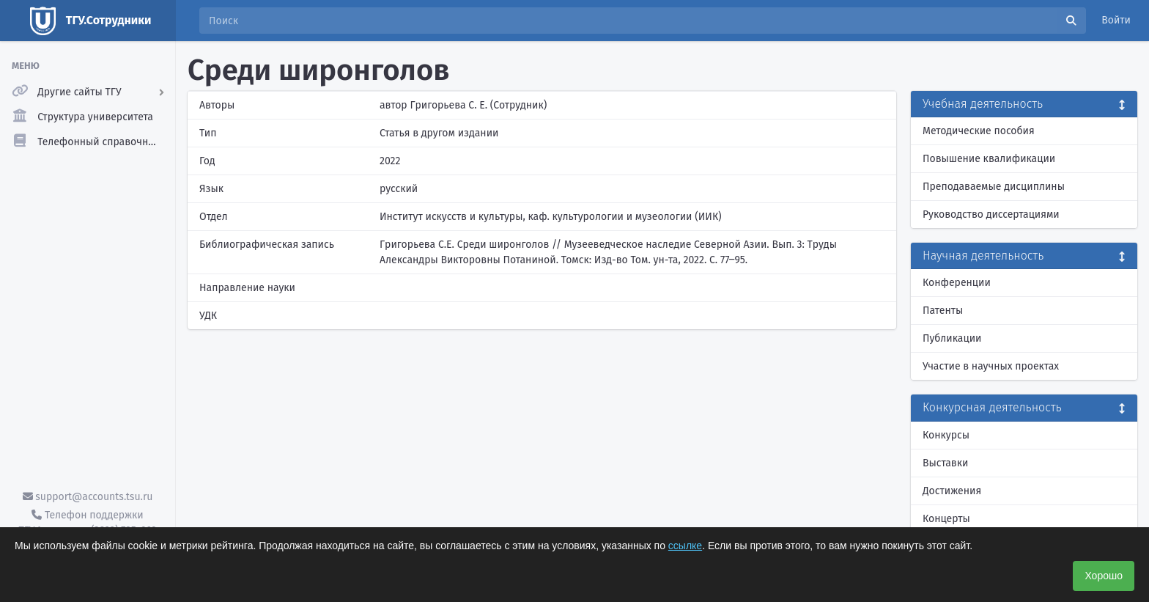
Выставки (945, 463)
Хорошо (1104, 575)
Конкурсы (946, 435)
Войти (1116, 20)
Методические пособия (979, 131)
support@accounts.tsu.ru (88, 497)
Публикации (952, 338)
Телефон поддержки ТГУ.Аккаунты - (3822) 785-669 (87, 523)
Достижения (952, 491)
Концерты (946, 519)
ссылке (685, 545)
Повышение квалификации (989, 159)
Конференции (957, 282)
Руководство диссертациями (991, 214)
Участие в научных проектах (991, 366)
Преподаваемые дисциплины (994, 186)
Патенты (943, 310)
